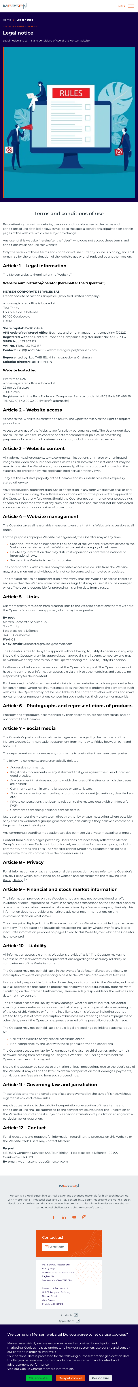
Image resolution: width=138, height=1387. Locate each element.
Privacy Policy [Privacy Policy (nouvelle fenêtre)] (13, 880)
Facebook (53, 1217)
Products (66, 1315)
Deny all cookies (70, 1378)
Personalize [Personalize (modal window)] (100, 1378)
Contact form (57, 1246)
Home (7, 19)
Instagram (84, 1217)
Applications (66, 1321)
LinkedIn (64, 1217)
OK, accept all (39, 1378)
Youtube (74, 1217)
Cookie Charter (31, 1369)
